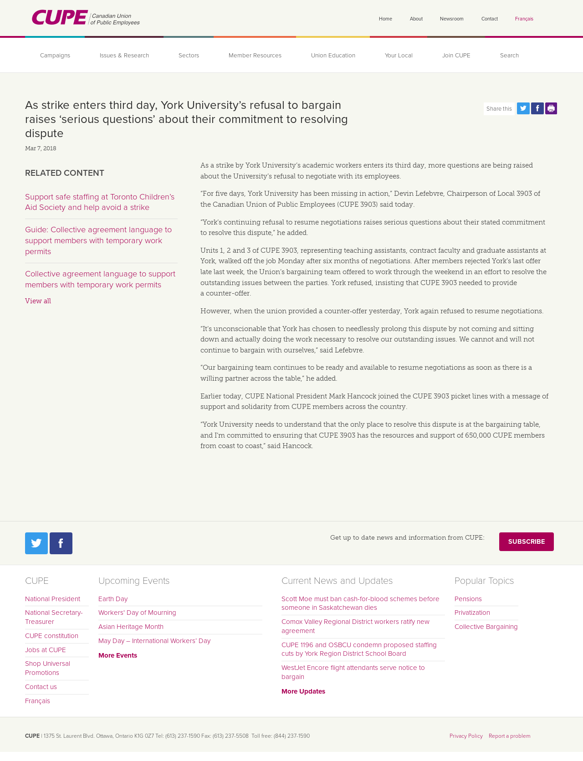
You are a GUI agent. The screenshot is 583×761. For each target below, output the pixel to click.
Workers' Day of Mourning (137, 612)
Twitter (36, 543)
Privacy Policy (466, 736)
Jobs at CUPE (45, 650)
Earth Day (113, 599)
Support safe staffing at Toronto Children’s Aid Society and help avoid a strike (99, 202)
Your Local (399, 55)
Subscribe (526, 542)
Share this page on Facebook (537, 108)
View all (38, 301)
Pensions (468, 599)
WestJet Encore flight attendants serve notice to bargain (353, 672)
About (416, 19)
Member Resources (255, 55)
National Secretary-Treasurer (54, 617)
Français (524, 19)
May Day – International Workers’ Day (154, 641)
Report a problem (510, 736)
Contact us (41, 687)
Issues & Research (124, 55)
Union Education (333, 55)
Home (385, 19)
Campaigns (55, 55)
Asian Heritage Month (131, 627)
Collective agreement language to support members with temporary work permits (100, 279)
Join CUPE (456, 55)
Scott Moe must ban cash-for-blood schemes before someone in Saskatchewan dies (360, 603)
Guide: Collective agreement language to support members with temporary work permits (98, 240)
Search (509, 55)
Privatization (472, 612)
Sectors (189, 55)
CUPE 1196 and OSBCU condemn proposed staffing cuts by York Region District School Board (359, 649)
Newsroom (452, 19)
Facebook (61, 543)
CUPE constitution (51, 636)
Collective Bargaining (486, 627)
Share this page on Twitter (523, 108)
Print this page (551, 108)
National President (52, 599)
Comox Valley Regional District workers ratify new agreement (355, 626)
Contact (489, 19)
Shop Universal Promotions (47, 668)
